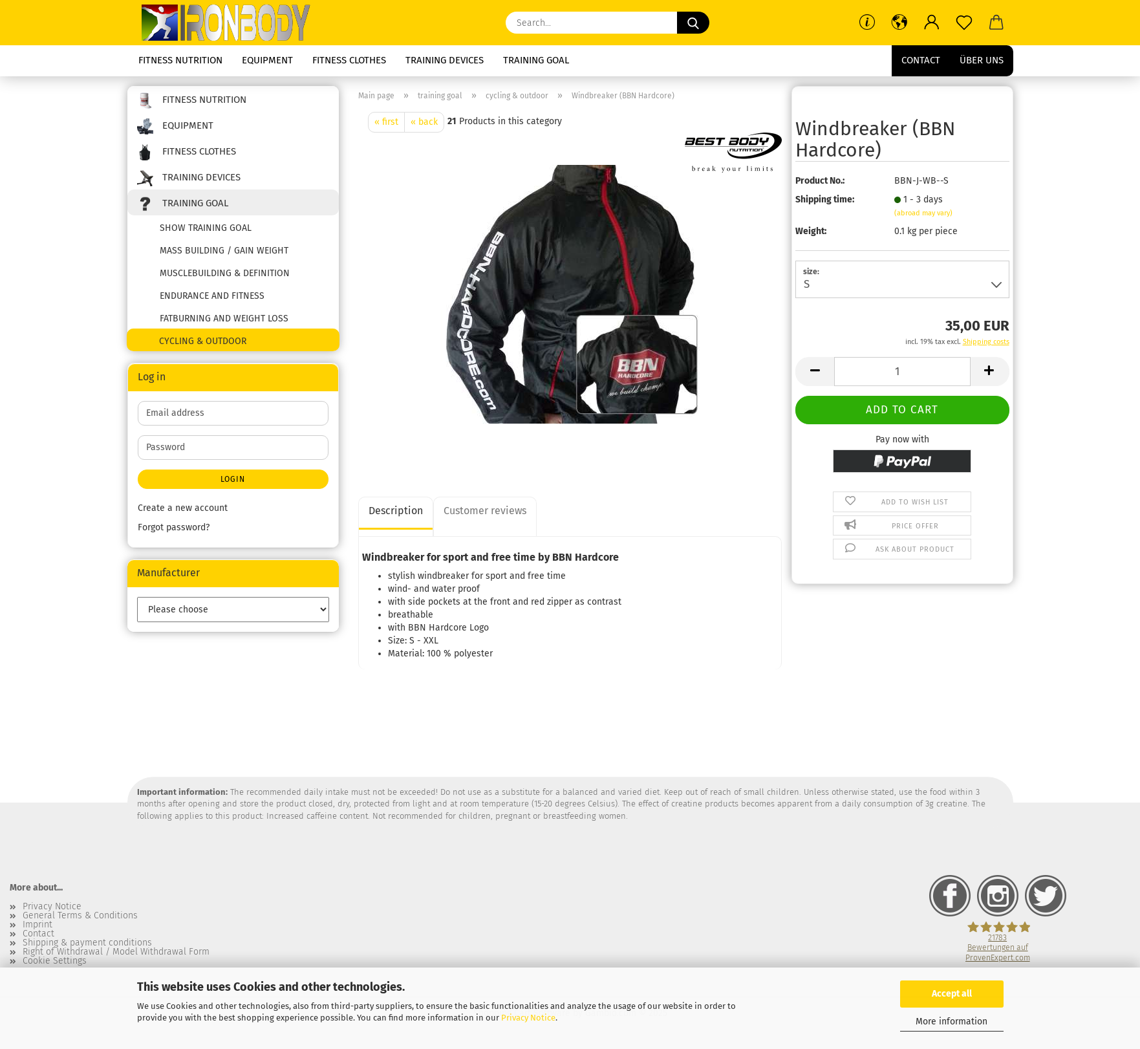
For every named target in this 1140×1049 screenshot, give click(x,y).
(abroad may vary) (923, 213)
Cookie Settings (55, 961)
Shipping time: (824, 199)
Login (232, 479)
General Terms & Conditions (80, 915)
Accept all (952, 993)
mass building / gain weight (224, 250)
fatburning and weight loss (224, 318)
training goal (536, 60)
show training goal (206, 227)
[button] (899, 22)
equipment (267, 60)
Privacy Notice (528, 1017)
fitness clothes (349, 60)
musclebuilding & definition (225, 273)
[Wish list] (964, 22)
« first (386, 121)
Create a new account (183, 508)
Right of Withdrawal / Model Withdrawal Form (116, 952)
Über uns (982, 60)
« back (424, 121)
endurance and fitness (212, 295)
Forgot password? (174, 527)
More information (951, 1021)
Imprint (37, 924)
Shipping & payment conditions (87, 942)
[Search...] (693, 23)
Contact (920, 60)
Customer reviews (485, 510)
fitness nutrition (180, 60)
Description (396, 510)
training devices (444, 60)
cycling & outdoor (202, 341)
